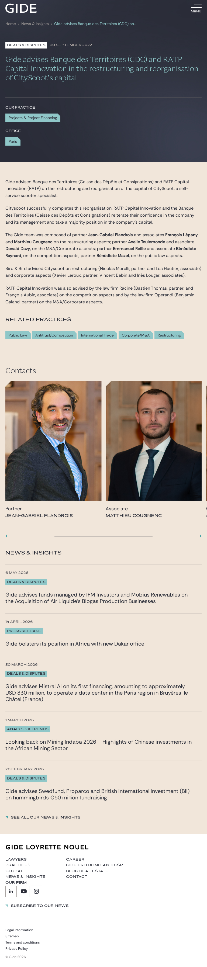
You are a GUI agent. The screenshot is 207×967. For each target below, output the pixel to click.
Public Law (18, 335)
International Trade (97, 335)
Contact (76, 877)
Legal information (19, 930)
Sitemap (12, 936)
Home (10, 24)
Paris (13, 141)
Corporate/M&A (136, 335)
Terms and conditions (22, 942)
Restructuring (169, 335)
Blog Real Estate (87, 871)
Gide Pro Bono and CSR (94, 865)
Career (75, 859)
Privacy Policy (16, 948)
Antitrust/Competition (54, 335)
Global (14, 871)
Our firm (16, 883)
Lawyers (16, 859)
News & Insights (35, 24)
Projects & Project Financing (33, 117)
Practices (17, 865)
